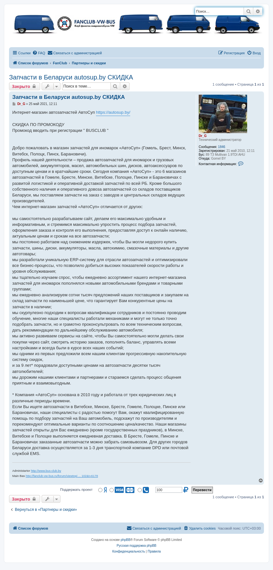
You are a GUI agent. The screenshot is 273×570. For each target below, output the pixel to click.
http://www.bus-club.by (46, 470)
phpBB (126, 540)
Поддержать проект (76, 489)
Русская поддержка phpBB (136, 545)
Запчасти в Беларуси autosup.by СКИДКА (71, 77)
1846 (221, 147)
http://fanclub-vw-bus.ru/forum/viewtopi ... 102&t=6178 (62, 476)
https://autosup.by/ (113, 112)
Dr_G (202, 136)
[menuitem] (38, 53)
